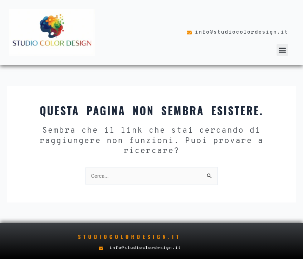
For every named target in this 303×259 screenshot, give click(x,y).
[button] (282, 50)
